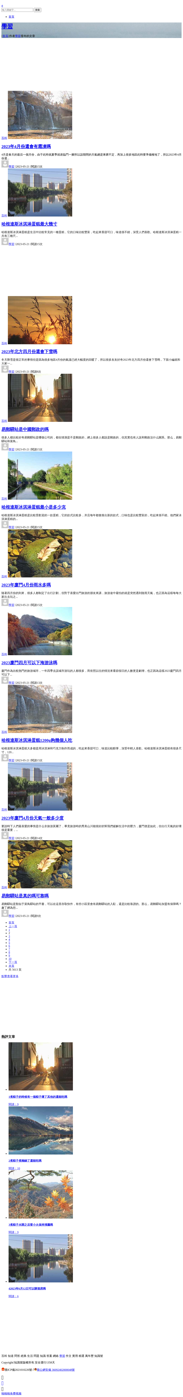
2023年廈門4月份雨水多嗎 (26, 582)
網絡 (56, 1355)
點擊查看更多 (10, 974)
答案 (49, 1355)
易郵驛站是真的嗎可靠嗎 (25, 894)
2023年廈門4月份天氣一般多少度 (32, 816)
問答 (17, 1355)
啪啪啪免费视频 (11, 1393)
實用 (75, 1355)
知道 (11, 1355)
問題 (36, 1355)
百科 (4, 138)
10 (10, 956)
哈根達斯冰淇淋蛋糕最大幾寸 (29, 222)
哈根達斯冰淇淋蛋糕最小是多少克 (33, 505)
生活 (30, 1355)
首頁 (11, 16)
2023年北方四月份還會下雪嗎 (29, 349)
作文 (68, 1355)
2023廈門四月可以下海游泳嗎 (29, 660)
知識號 (98, 1355)
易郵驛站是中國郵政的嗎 (25, 427)
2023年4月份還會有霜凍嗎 (26, 146)
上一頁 (13, 924)
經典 (23, 1355)
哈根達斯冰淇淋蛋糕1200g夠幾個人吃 (36, 738)
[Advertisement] (91, 66)
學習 (7, 26)
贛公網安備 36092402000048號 (54, 1369)
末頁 (11, 963)
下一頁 (13, 960)
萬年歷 (89, 1355)
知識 (43, 1355)
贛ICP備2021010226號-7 (17, 1369)
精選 (81, 1355)
